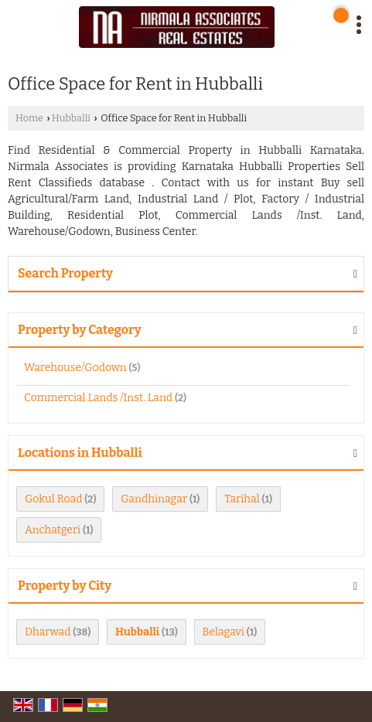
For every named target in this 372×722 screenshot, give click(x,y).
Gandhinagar (154, 499)
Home (29, 118)
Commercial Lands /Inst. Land (98, 397)
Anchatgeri (52, 529)
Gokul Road (54, 499)
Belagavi (223, 632)
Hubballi (71, 118)
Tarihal (242, 499)
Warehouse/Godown (75, 367)
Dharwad (48, 632)
